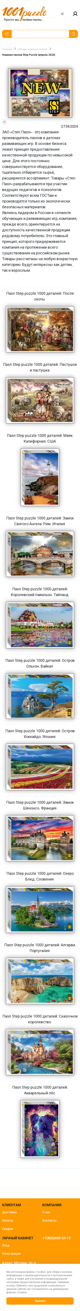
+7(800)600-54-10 (56, 1238)
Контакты (49, 1220)
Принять (40, 1300)
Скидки (7, 1229)
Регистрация (11, 1253)
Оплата (7, 1220)
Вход (6, 1245)
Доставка (9, 1212)
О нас (46, 1212)
